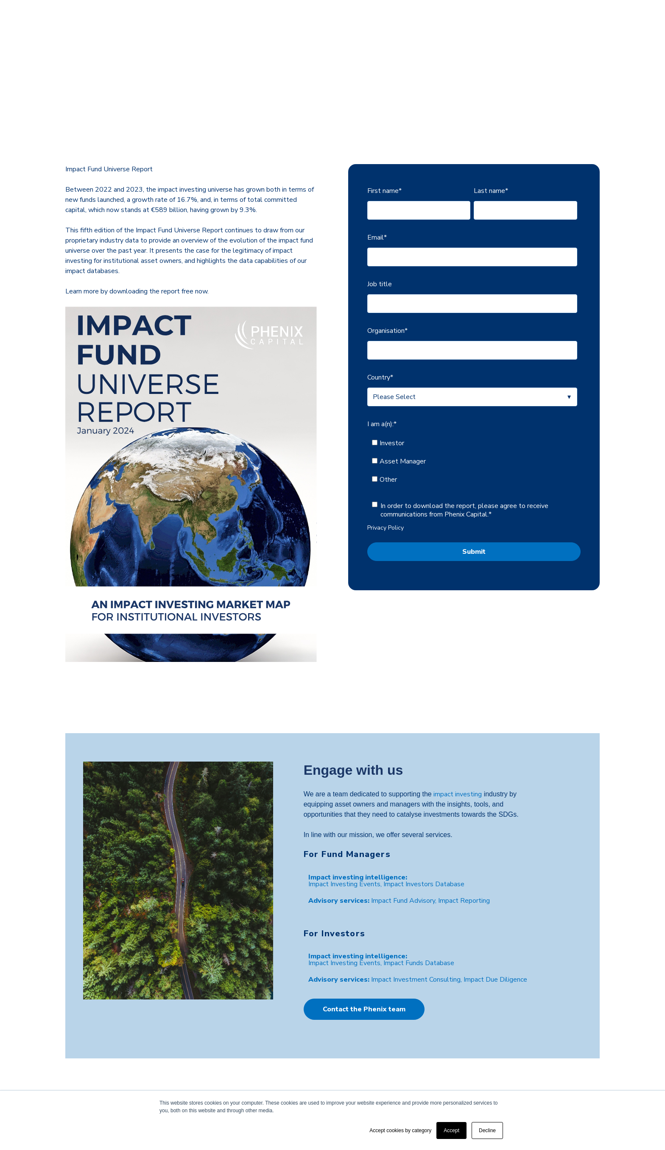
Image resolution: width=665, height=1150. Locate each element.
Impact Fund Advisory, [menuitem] (404, 840)
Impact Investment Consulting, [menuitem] (417, 919)
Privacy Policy (385, 467)
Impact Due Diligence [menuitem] (495, 919)
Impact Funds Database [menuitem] (418, 902)
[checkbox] (472, 401)
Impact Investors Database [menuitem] (423, 823)
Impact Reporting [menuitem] (464, 840)
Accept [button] (451, 1130)
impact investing (457, 734)
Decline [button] (487, 1130)
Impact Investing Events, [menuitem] (345, 823)
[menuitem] (357, 816)
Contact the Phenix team (364, 948)
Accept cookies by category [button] (400, 1130)
